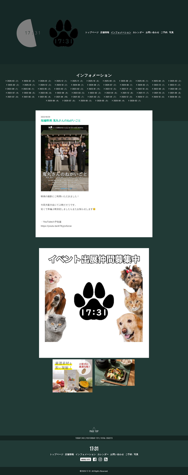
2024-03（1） (144, 84)
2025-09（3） (110, 80)
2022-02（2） (96, 92)
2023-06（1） (29, 88)
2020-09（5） (176, 96)
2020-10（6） (160, 96)
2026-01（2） (46, 80)
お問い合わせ (152, 32)
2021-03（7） (79, 96)
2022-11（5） (127, 88)
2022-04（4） (63, 92)
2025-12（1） (62, 80)
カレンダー (138, 32)
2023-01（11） (95, 88)
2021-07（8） (14, 96)
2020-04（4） (120, 100)
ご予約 (164, 32)
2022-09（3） (160, 88)
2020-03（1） (136, 100)
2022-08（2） (176, 88)
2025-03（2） (176, 80)
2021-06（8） (30, 96)
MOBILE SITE (85, 459)
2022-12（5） (111, 88)
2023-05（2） (46, 88)
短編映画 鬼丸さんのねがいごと (61, 120)
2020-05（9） (103, 100)
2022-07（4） (14, 92)
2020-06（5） (87, 100)
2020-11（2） (143, 96)
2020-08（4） (54, 100)
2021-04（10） (62, 96)
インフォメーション (121, 32)
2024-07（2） (111, 84)
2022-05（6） (46, 92)
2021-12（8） (128, 92)
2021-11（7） (144, 92)
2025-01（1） (30, 84)
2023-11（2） (176, 84)
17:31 (94, 448)
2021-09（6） (176, 92)
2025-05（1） (143, 80)
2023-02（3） (78, 88)
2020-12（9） (127, 96)
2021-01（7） (111, 96)
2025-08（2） (127, 80)
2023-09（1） (13, 88)
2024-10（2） (63, 84)
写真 (171, 32)
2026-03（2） (13, 80)
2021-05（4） (46, 96)
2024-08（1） (95, 84)
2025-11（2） (78, 80)
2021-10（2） (160, 92)
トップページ (92, 32)
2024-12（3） (46, 84)
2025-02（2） (14, 84)
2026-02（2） (30, 80)
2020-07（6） (70, 100)
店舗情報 (104, 32)
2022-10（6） (143, 88)
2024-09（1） (79, 84)
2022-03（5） (79, 92)
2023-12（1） (160, 84)
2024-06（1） (128, 84)
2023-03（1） (62, 88)
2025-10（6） (94, 80)
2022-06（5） (30, 92)
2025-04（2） (160, 80)
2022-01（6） (112, 92)
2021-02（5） (95, 96)
